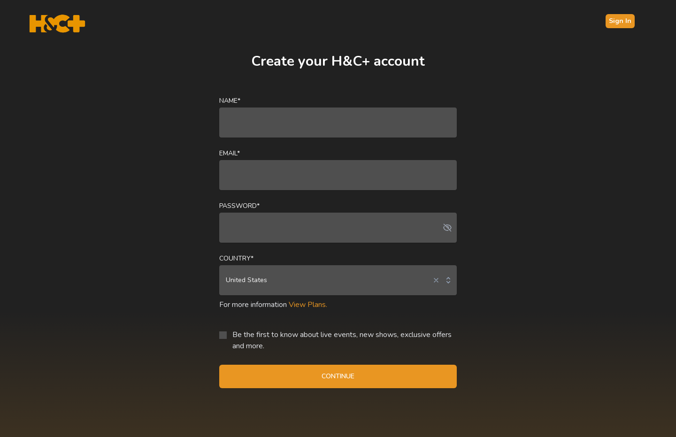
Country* (236, 258)
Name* (229, 100)
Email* (229, 153)
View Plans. (308, 304)
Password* (239, 205)
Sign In (620, 20)
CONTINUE (338, 376)
